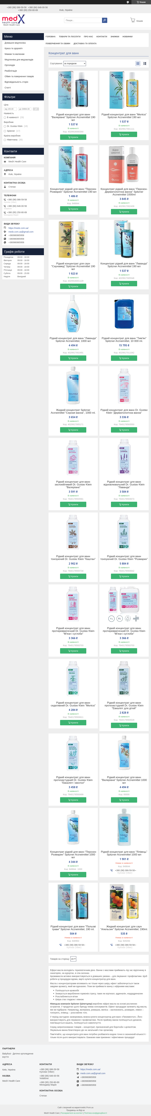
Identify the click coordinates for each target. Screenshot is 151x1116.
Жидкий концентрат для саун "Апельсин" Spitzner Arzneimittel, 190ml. (124, 928)
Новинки (127, 36)
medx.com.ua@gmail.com (20, 232)
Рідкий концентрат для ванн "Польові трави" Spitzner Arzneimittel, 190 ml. (73, 928)
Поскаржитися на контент (72, 1113)
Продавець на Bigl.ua (75, 1110)
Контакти (101, 36)
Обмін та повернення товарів (19, 76)
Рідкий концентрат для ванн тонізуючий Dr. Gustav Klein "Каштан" (73, 558)
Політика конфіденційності (95, 1113)
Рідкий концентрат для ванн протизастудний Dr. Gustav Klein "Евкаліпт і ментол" (73, 780)
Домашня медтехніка (15, 43)
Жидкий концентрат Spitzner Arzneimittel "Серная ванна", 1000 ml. (73, 411)
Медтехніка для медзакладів (19, 59)
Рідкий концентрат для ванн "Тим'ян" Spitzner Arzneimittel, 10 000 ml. (124, 339)
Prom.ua (89, 1107)
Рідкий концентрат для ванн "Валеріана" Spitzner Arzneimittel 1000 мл (124, 780)
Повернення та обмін (58, 43)
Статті (8, 87)
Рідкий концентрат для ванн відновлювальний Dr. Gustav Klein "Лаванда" (124, 484)
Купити (74, 137)
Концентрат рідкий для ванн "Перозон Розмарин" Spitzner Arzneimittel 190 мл (73, 190)
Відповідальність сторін (16, 82)
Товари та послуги (69, 36)
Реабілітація (11, 71)
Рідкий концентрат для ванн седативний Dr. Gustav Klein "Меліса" (73, 704)
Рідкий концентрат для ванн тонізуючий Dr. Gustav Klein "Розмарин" (124, 558)
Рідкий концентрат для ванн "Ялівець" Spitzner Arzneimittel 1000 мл (124, 853)
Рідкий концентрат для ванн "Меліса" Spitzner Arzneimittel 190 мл (124, 116)
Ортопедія (10, 65)
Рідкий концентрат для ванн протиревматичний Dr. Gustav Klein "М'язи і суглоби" (73, 631)
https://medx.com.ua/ (18, 228)
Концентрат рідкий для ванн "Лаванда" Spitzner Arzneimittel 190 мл (124, 265)
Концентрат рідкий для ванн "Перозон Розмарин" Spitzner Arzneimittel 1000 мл (73, 855)
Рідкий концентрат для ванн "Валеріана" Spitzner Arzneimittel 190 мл (73, 117)
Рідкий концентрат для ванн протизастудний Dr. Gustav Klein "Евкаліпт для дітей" (124, 705)
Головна (50, 36)
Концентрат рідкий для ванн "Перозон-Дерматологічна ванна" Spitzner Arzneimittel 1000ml (124, 192)
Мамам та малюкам (14, 54)
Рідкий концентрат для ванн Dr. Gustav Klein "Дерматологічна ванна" (124, 411)
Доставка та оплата (84, 43)
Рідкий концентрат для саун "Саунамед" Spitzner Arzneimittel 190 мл (73, 266)
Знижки (114, 36)
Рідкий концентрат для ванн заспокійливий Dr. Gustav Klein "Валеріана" (73, 484)
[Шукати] (104, 20)
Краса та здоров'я (13, 48)
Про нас (88, 36)
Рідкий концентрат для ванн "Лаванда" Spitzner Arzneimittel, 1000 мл (73, 339)
